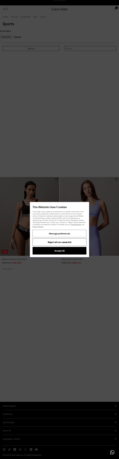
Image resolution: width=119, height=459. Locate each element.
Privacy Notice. (38, 226)
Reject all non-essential (59, 242)
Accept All (59, 250)
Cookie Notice (76, 224)
